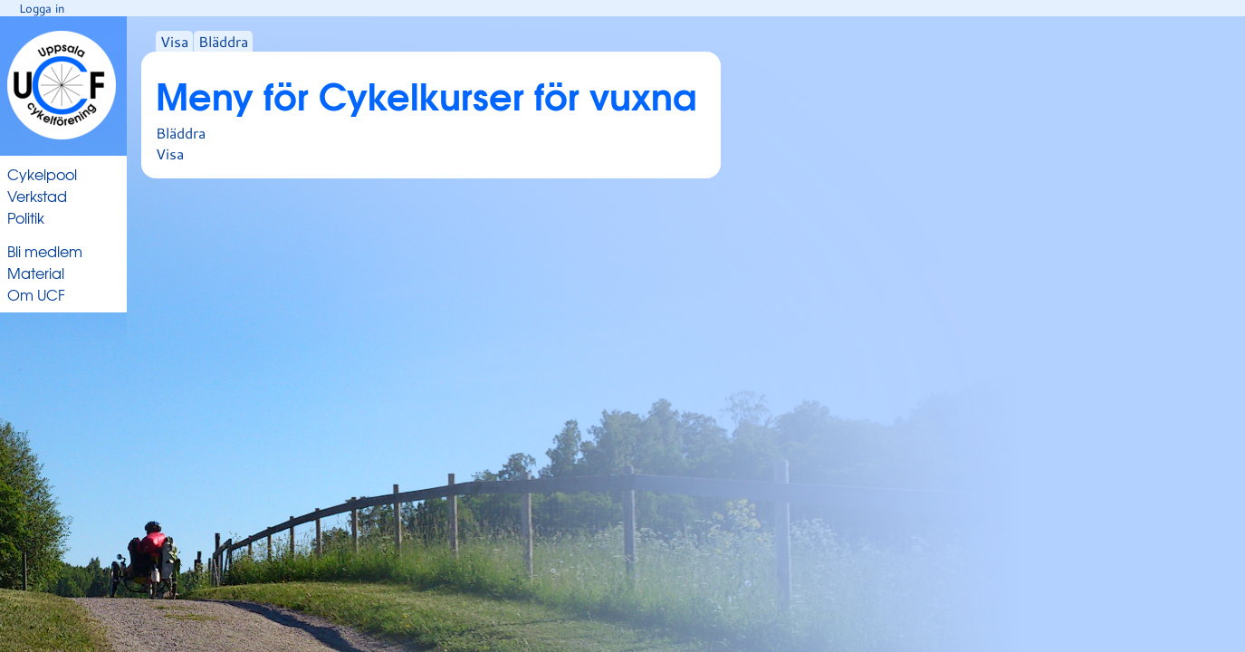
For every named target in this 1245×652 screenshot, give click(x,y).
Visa (174, 41)
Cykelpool (42, 174)
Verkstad (37, 195)
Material (35, 272)
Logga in (41, 8)
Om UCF (36, 294)
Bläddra (223, 41)
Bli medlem (44, 251)
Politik (25, 217)
